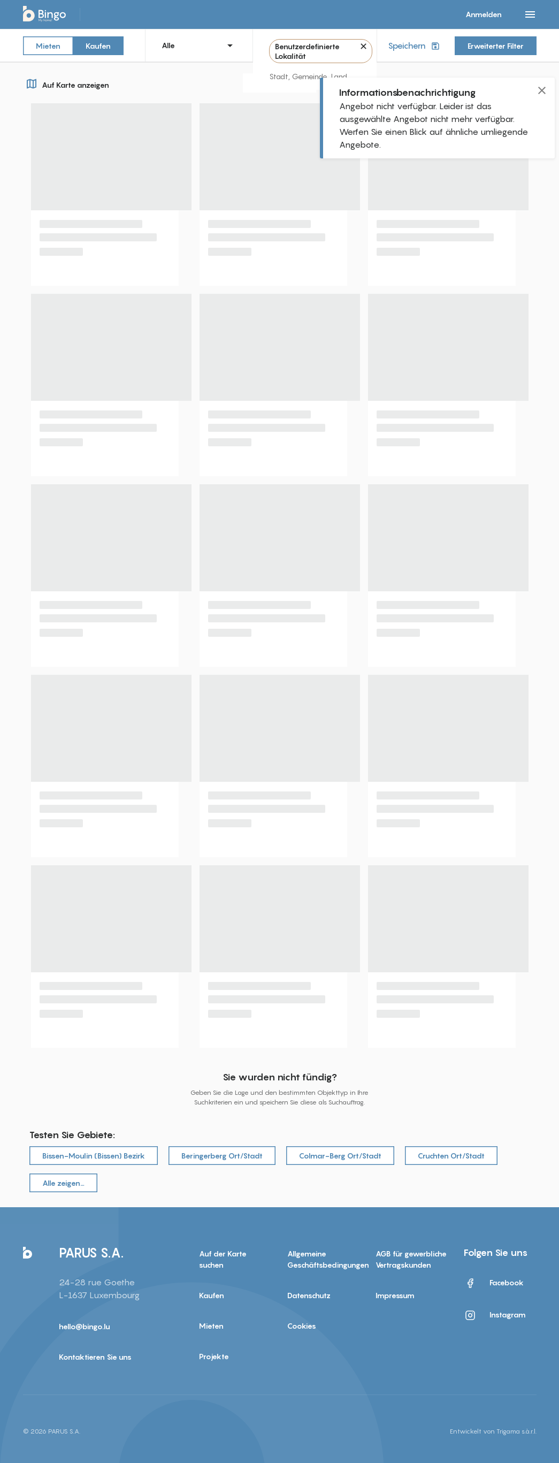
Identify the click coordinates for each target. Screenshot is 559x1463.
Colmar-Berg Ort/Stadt (340, 1155)
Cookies (301, 1325)
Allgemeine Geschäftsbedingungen (323, 1259)
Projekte (214, 1356)
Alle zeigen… (63, 1182)
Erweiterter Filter (496, 45)
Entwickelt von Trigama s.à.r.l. (493, 1431)
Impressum (395, 1295)
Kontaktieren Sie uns (95, 1356)
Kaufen (98, 45)
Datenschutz (309, 1295)
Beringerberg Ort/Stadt (222, 1155)
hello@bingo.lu (84, 1326)
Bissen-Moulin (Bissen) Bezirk (93, 1155)
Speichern (415, 46)
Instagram (495, 1315)
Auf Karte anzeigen (66, 83)
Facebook (494, 1283)
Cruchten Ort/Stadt (451, 1155)
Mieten (48, 45)
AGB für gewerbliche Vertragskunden (411, 1259)
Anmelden (483, 14)
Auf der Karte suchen (223, 1259)
